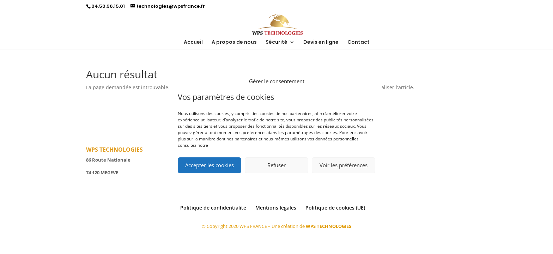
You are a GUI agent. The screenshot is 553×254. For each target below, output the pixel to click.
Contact (358, 43)
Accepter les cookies (209, 165)
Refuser (276, 165)
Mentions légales (275, 207)
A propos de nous (234, 43)
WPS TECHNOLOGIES (328, 226)
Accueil (193, 43)
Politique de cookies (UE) (335, 207)
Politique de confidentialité (213, 207)
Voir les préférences (343, 165)
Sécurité (276, 43)
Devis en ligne (321, 43)
